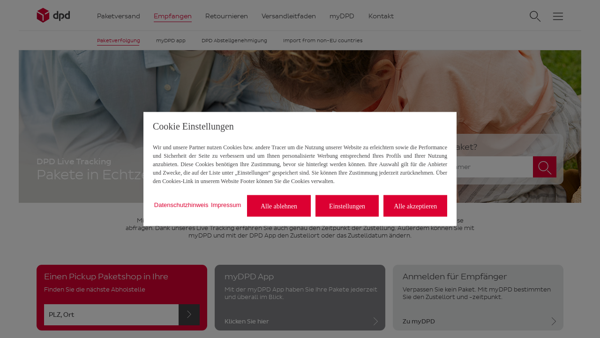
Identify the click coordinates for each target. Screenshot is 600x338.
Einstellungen (347, 205)
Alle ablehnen (279, 205)
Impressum (226, 204)
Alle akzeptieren (415, 205)
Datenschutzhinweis (181, 204)
